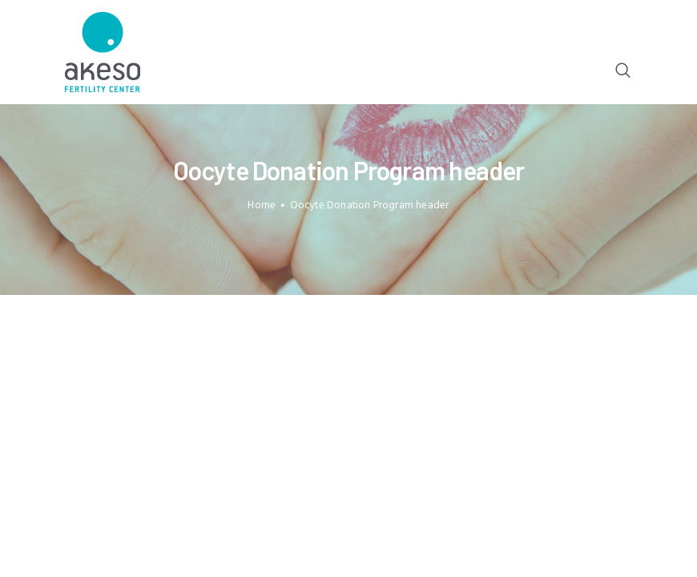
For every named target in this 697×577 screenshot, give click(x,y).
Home (262, 205)
